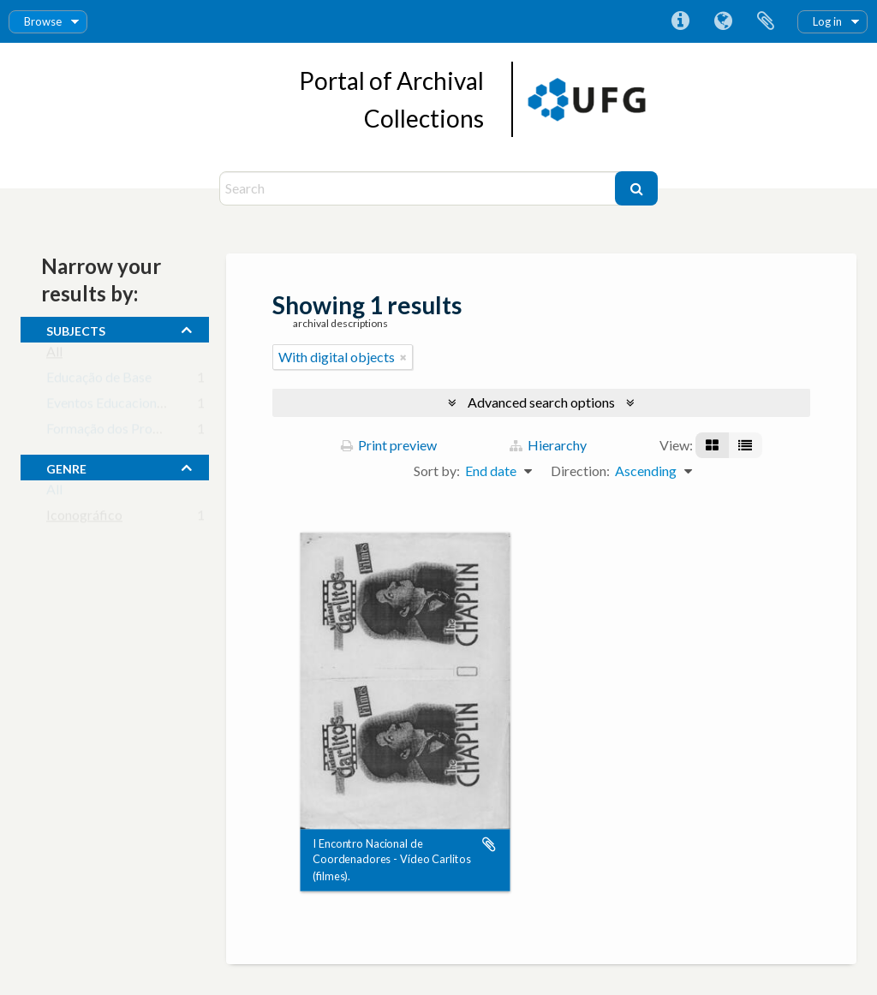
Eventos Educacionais (109, 406)
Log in (827, 21)
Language (722, 21)
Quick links (680, 21)
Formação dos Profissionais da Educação (164, 432)
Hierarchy (548, 445)
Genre (66, 466)
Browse (43, 21)
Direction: (580, 470)
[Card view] (712, 445)
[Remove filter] (403, 357)
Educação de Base (99, 380)
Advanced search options (541, 402)
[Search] (419, 188)
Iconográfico (84, 518)
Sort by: (437, 470)
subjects (75, 329)
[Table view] (745, 445)
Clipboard (765, 21)
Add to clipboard (489, 844)
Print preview (389, 445)
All (54, 355)
